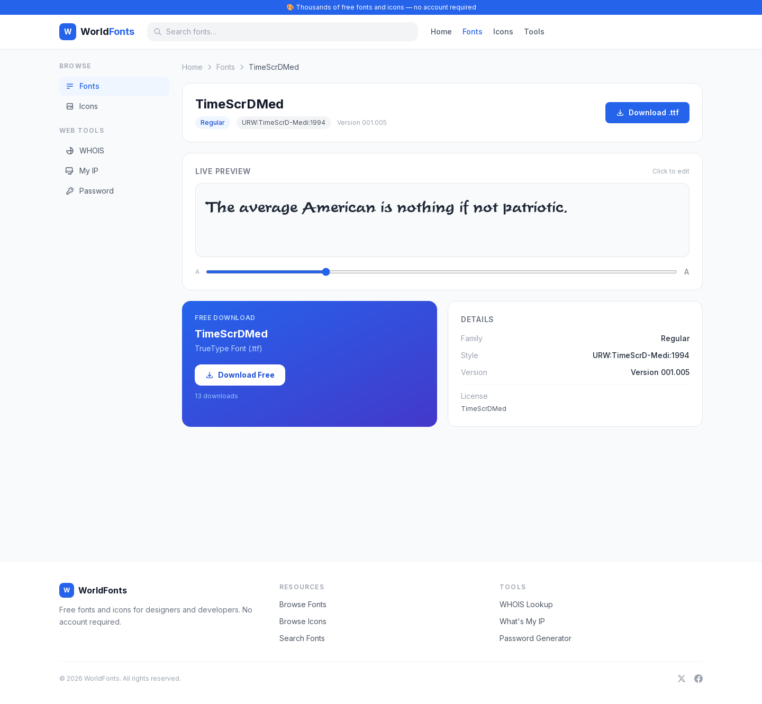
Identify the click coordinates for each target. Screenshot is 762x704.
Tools (534, 31)
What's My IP (522, 621)
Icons (503, 31)
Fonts (472, 31)
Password (90, 190)
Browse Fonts (302, 604)
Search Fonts (302, 638)
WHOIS (85, 150)
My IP (82, 170)
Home (441, 31)
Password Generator (536, 638)
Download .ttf (647, 112)
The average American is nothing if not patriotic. (442, 220)
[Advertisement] (101, 369)
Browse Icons (302, 621)
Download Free (240, 374)
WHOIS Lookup (526, 604)
